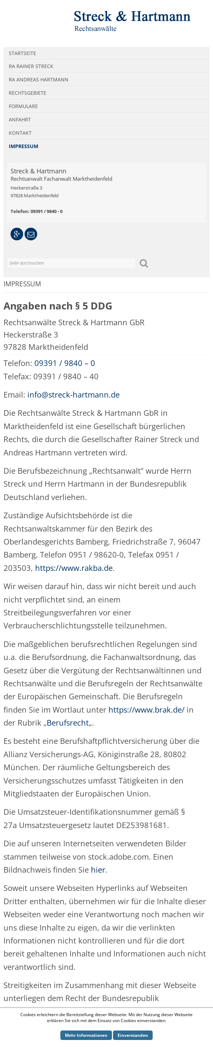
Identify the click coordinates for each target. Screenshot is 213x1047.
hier (98, 869)
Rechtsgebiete (27, 92)
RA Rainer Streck (31, 66)
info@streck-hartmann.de (73, 394)
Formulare (23, 106)
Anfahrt (20, 119)
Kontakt (20, 132)
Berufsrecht (68, 722)
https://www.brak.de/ (146, 709)
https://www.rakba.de (74, 567)
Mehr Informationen (86, 1035)
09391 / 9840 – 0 (64, 363)
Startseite (22, 53)
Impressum (23, 146)
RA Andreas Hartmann (38, 79)
